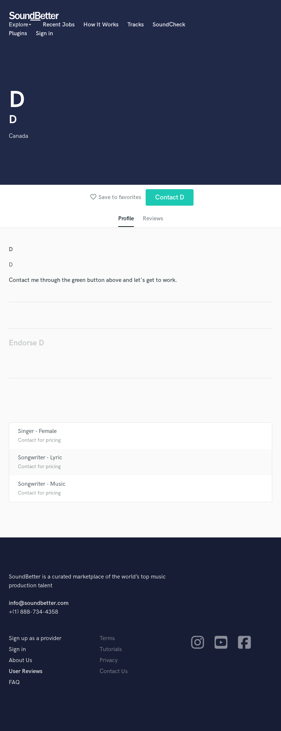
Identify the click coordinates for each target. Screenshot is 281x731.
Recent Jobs (59, 24)
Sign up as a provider (35, 638)
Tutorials (111, 649)
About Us (20, 660)
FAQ (14, 682)
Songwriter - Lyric (40, 457)
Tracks (135, 24)
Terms (107, 638)
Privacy (109, 660)
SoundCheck (169, 24)
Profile (126, 218)
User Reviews (25, 671)
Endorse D (26, 343)
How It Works (101, 24)
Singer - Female (37, 431)
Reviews (153, 218)
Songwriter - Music (41, 484)
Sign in (44, 33)
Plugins (18, 33)
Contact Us (114, 671)
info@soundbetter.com (38, 603)
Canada (18, 136)
